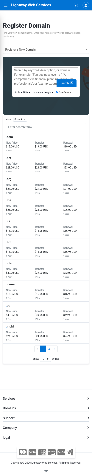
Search (66, 83)
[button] (5, 5)
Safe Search (63, 92)
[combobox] (46, 50)
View (8, 119)
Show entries (46, 359)
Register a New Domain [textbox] (20, 49)
